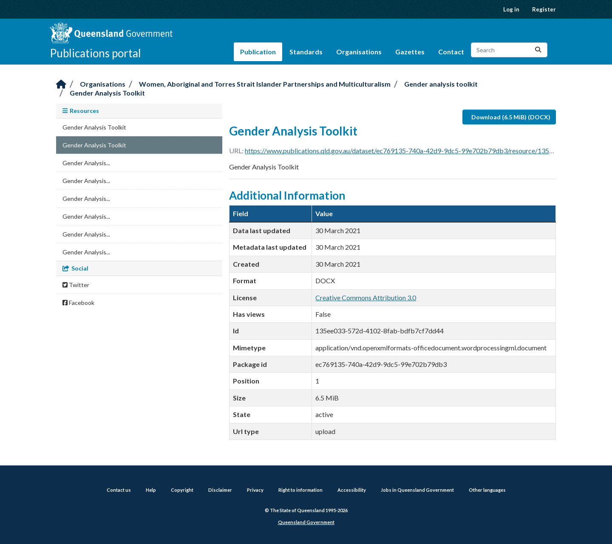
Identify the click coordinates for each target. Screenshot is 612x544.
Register (544, 9)
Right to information (300, 490)
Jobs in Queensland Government (417, 490)
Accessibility (351, 490)
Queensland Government (306, 522)
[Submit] (538, 49)
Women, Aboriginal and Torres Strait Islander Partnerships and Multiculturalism (265, 84)
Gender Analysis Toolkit (107, 93)
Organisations (359, 52)
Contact (451, 52)
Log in (511, 9)
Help (151, 490)
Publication (258, 52)
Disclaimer (220, 490)
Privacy (255, 490)
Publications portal (95, 53)
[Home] (61, 85)
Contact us (119, 490)
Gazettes (410, 52)
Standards (306, 52)
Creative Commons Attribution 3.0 (365, 297)
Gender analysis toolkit (441, 84)
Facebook (78, 302)
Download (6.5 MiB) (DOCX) (510, 117)
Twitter (75, 284)
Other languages (487, 490)
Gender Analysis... (86, 162)
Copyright (182, 490)
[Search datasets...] (509, 49)
